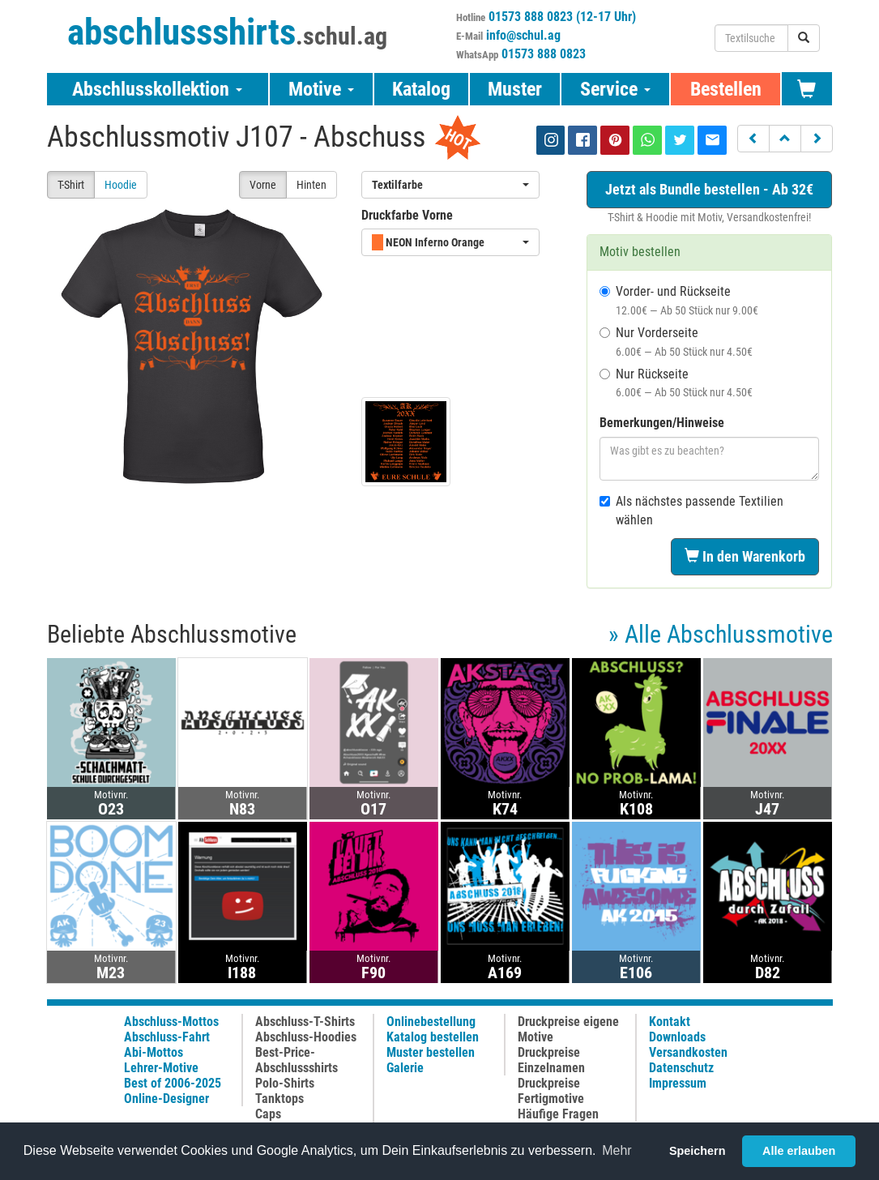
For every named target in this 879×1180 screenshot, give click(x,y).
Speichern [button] (697, 1150)
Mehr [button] (616, 1150)
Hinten (311, 184)
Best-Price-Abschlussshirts (296, 1060)
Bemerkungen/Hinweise (662, 422)
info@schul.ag (523, 35)
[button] (753, 138)
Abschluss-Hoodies (305, 1037)
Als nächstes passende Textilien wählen (691, 511)
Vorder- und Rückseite (679, 300)
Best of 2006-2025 (172, 1083)
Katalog (421, 89)
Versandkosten (688, 1052)
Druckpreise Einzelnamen (551, 1060)
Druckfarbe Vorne (407, 215)
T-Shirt (71, 184)
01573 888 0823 (543, 54)
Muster (515, 89)
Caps (268, 1114)
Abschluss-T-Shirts (305, 1021)
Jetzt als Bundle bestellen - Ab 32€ (709, 189)
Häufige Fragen (558, 1114)
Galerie (405, 1067)
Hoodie (121, 184)
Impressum (677, 1083)
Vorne (263, 184)
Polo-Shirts (284, 1083)
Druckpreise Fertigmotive (551, 1090)
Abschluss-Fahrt (167, 1037)
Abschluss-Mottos (171, 1021)
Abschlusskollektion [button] (157, 89)
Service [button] (615, 89)
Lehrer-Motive (161, 1067)
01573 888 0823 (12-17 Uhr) (562, 16)
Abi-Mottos (153, 1052)
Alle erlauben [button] (798, 1150)
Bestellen (726, 89)
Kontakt (669, 1021)
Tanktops (279, 1098)
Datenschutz (681, 1067)
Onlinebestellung (431, 1021)
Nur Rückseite (676, 383)
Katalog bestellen (432, 1037)
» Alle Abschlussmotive (720, 634)
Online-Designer (166, 1098)
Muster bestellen (430, 1052)
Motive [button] (321, 89)
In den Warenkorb (745, 556)
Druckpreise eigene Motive (568, 1029)
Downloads (677, 1037)
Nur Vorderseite (676, 341)
